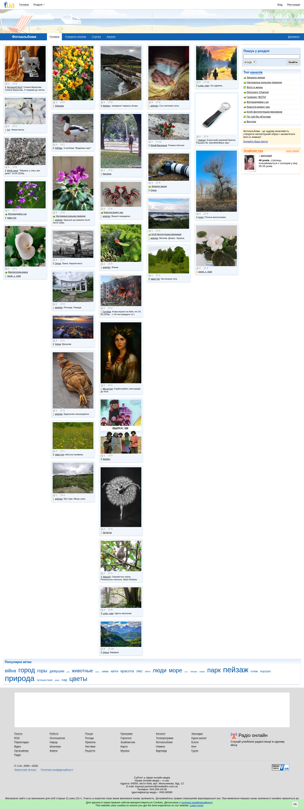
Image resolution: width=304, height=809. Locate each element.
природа (19, 678)
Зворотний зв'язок (25, 769)
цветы (78, 678)
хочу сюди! (292, 150)
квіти (114, 671)
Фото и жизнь (253, 87)
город (26, 670)
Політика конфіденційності (57, 769)
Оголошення (57, 738)
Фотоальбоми (164, 742)
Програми (127, 733)
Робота (54, 733)
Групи (194, 750)
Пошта (18, 733)
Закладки (197, 733)
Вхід (280, 4)
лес (139, 671)
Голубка (106, 311)
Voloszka (58, 106)
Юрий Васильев (157, 145)
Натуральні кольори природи (263, 82)
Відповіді (161, 750)
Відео (17, 746)
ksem (200, 217)
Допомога (293, 36)
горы (42, 670)
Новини (160, 746)
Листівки (90, 746)
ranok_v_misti (13, 276)
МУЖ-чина (11, 170)
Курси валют (199, 738)
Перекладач (21, 742)
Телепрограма (164, 738)
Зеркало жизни (254, 77)
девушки (57, 671)
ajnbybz (57, 220)
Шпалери (55, 746)
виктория (265, 155)
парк (214, 670)
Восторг (250, 121)
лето (147, 671)
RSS (17, 738)
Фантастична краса (16, 272)
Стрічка (96, 36)
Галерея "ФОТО (255, 97)
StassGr (106, 577)
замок (97, 672)
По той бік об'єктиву (257, 116)
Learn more (196, 805)
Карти (124, 746)
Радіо (17, 754)
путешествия (45, 680)
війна (10, 670)
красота (127, 671)
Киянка (201, 140)
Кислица (106, 174)
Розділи (37, 4)
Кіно (194, 746)
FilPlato (57, 148)
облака (193, 671)
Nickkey (106, 106)
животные (82, 670)
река (57, 680)
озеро (202, 671)
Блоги (195, 742)
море (175, 670)
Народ (54, 742)
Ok (295, 804)
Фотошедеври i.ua (256, 101)
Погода (89, 738)
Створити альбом (75, 36)
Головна (24, 4)
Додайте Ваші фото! (255, 141)
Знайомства (253, 151)
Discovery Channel (256, 92)
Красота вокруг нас (257, 106)
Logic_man (107, 613)
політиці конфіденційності (197, 802)
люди (160, 670)
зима (105, 671)
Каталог (161, 733)
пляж (254, 671)
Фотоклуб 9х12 (13, 87)
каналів (256, 72)
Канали (111, 36)
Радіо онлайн (253, 735)
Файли (54, 750)
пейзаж (235, 669)
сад (64, 680)
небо (186, 672)
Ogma (57, 263)
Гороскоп (126, 738)
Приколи (90, 742)
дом (68, 672)
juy (7, 129)
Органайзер (21, 750)
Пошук (89, 733)
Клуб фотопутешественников (263, 111)
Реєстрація (293, 4)
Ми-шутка (107, 389)
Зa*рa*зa (106, 532)
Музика (125, 750)
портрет (265, 671)
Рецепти (90, 750)
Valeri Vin (10, 218)
